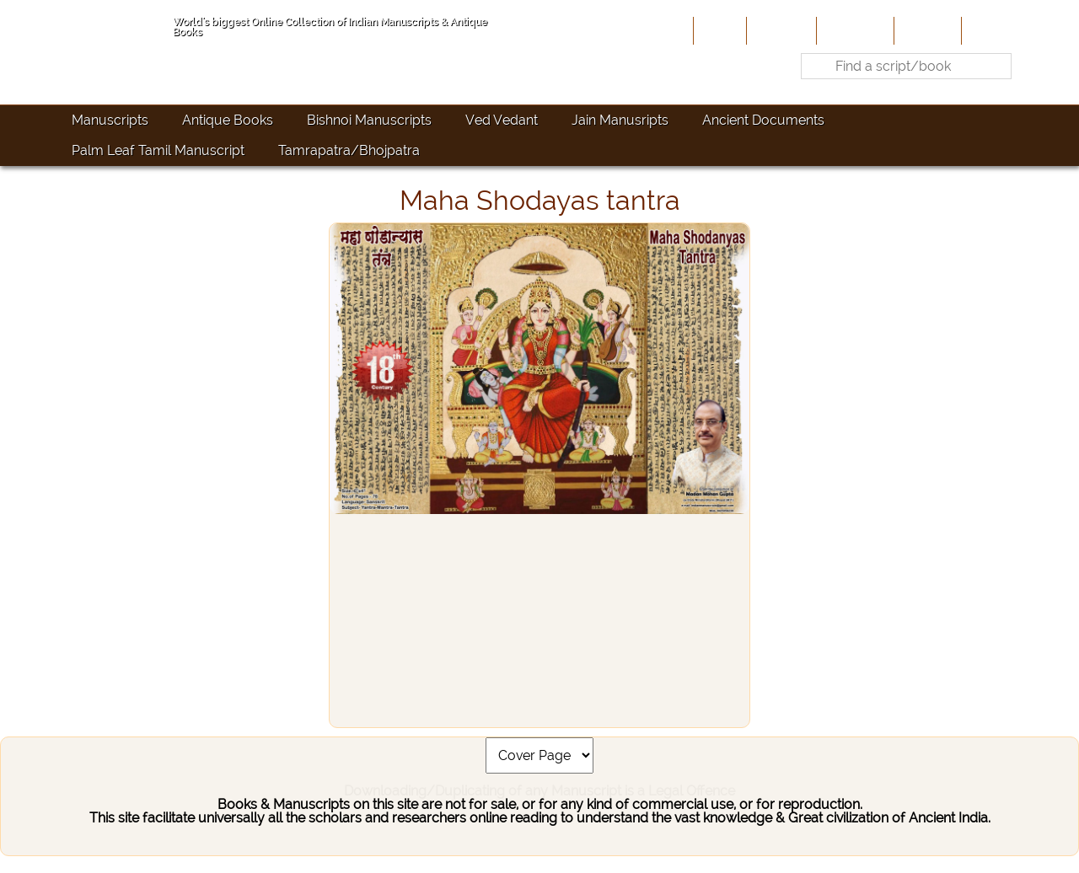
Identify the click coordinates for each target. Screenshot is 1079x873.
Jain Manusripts (620, 120)
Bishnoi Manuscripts (369, 120)
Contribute (853, 30)
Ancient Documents (763, 120)
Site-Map (926, 30)
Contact (991, 30)
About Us (779, 30)
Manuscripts (110, 120)
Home (718, 30)
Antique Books (227, 120)
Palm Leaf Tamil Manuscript (158, 150)
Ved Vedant (501, 120)
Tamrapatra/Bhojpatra (349, 150)
